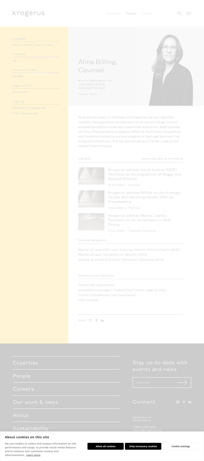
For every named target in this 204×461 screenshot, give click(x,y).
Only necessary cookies (143, 446)
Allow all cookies (106, 446)
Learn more (33, 455)
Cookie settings (180, 446)
